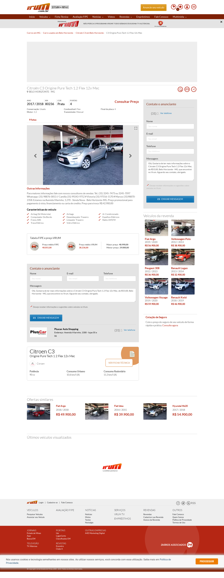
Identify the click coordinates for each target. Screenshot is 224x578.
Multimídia (180, 16)
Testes (88, 520)
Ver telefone (129, 330)
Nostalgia (89, 522)
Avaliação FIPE (80, 16)
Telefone (108, 273)
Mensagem (36, 286)
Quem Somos (178, 517)
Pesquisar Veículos (35, 514)
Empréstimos (143, 16)
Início (32, 16)
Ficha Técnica (61, 16)
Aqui (29, 536)
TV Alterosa (32, 546)
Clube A (59, 549)
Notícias (97, 16)
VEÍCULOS (32, 510)
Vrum (38, 7)
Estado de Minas (34, 533)
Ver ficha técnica (119, 363)
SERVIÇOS (119, 510)
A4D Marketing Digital (95, 533)
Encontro (60, 546)
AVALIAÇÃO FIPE (65, 510)
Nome (33, 273)
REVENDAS (149, 510)
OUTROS (177, 510)
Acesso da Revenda (151, 520)
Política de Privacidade (182, 520)
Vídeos (111, 16)
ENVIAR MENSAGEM (46, 318)
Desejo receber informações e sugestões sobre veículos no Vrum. (59, 307)
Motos (88, 517)
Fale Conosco (161, 16)
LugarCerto (61, 536)
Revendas (125, 16)
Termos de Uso (178, 522)
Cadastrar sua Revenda (153, 517)
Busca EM (31, 539)
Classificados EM (63, 539)
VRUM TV (119, 514)
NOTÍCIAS (90, 510)
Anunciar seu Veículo (36, 517)
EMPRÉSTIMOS (122, 518)
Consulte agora (170, 325)
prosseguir (207, 561)
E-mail (70, 273)
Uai (57, 533)
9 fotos (32, 119)
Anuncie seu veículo (153, 7)
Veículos (44, 16)
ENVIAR (170, 199)
